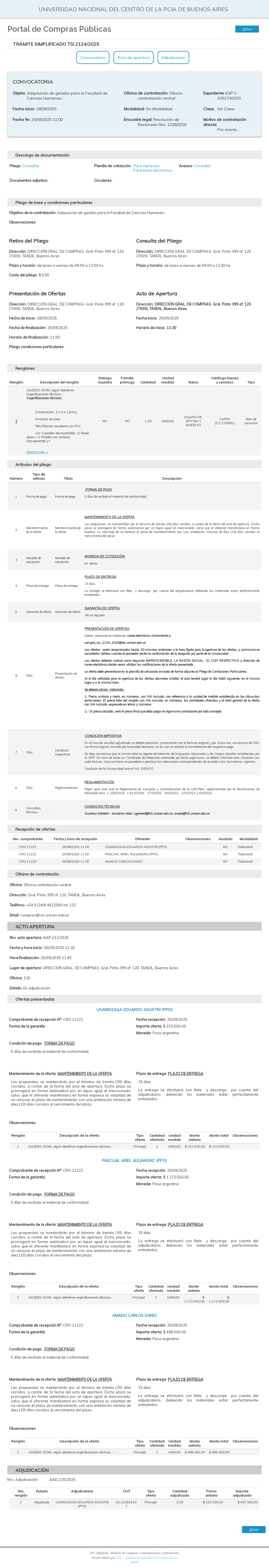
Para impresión (146, 166)
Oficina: (16, 885)
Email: (14, 915)
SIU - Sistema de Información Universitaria (146, 1558)
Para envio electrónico (152, 170)
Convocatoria (93, 57)
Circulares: (103, 180)
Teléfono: (17, 905)
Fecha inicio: (24, 108)
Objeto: (19, 93)
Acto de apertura (133, 57)
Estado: (16, 988)
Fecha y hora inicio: (26, 947)
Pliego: (15, 166)
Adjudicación (173, 57)
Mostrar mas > (37, 452)
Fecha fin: (21, 119)
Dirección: (18, 895)
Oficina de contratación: (146, 93)
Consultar (30, 166)
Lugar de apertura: (26, 968)
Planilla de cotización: (112, 166)
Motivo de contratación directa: (224, 122)
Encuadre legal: (138, 119)
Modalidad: (134, 108)
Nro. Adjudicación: (22, 1479)
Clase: (209, 108)
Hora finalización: (25, 957)
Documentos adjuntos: (29, 180)
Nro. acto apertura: (26, 937)
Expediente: (214, 93)
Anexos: (186, 166)
